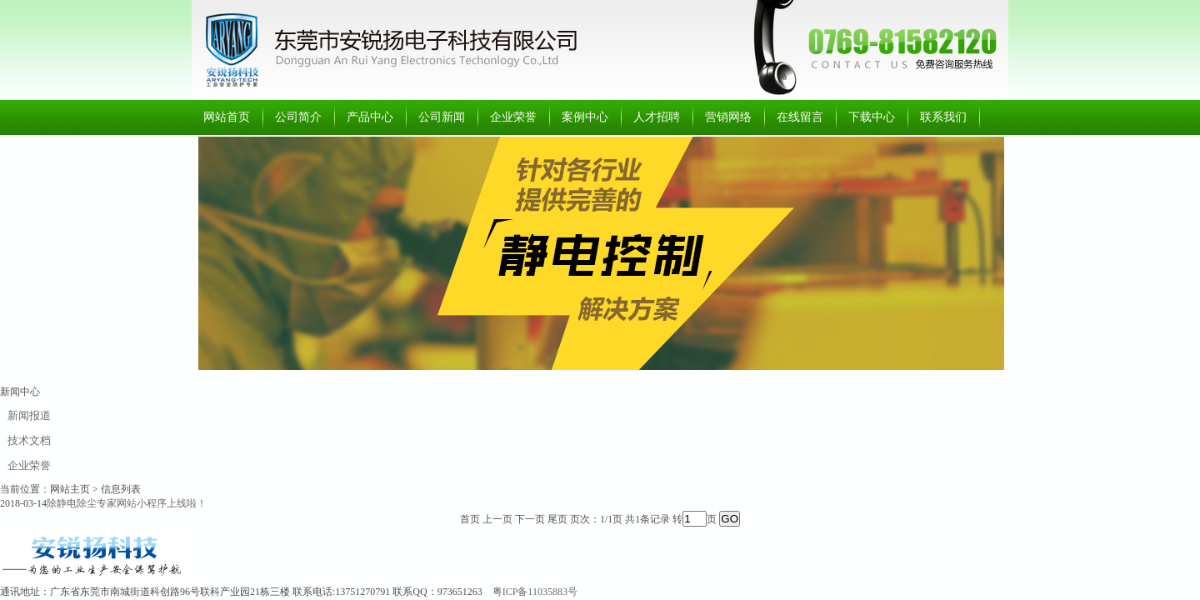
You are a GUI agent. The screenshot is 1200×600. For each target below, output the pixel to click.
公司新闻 (441, 117)
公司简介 (298, 117)
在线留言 (800, 117)
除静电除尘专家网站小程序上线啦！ (127, 503)
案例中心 (585, 117)
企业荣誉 (513, 117)
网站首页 (226, 117)
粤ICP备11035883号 (535, 592)
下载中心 (871, 117)
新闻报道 (29, 415)
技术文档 (29, 440)
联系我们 (943, 117)
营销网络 (728, 117)
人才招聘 (656, 117)
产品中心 (370, 117)
